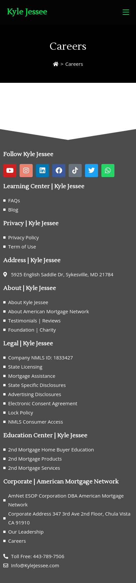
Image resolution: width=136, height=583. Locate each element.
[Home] (56, 64)
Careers (74, 64)
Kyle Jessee (27, 12)
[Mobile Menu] (126, 12)
